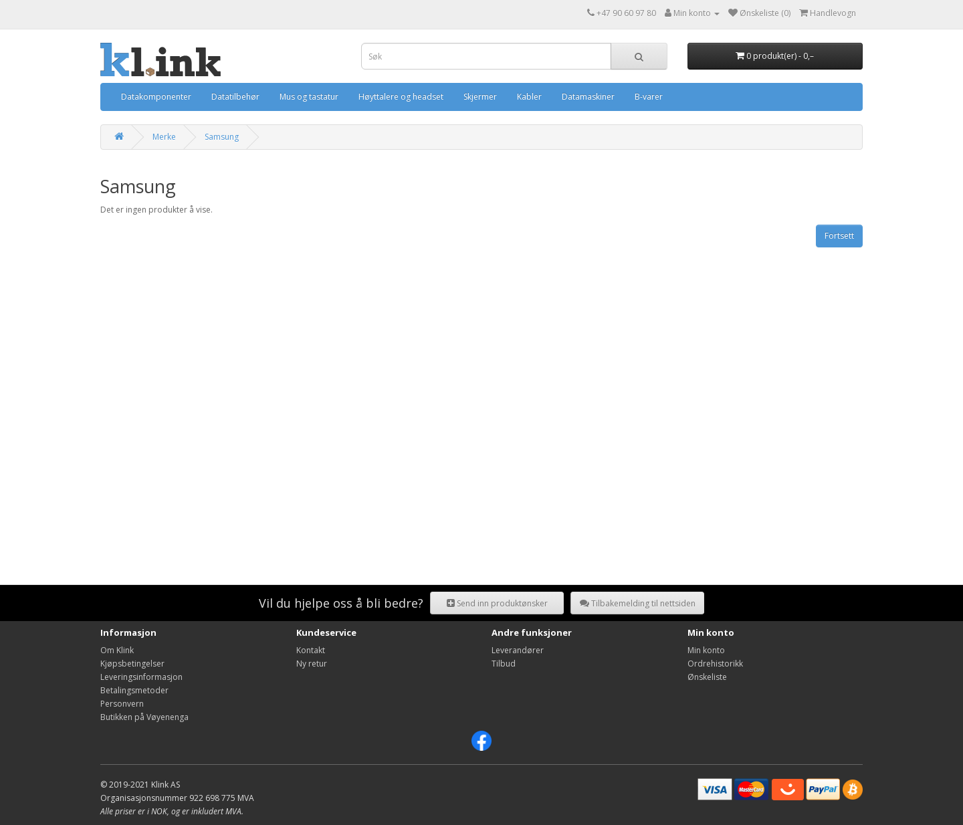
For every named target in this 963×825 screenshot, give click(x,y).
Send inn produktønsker (497, 603)
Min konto (706, 650)
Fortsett (839, 235)
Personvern (122, 703)
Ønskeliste (707, 677)
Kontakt (310, 650)
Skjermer (480, 96)
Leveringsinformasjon (141, 677)
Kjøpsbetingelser (132, 663)
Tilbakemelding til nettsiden (638, 603)
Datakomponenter (156, 96)
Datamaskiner (588, 96)
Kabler (529, 96)
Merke (164, 136)
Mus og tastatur (309, 96)
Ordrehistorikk (715, 663)
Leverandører (518, 650)
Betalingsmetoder (134, 690)
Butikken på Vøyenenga (144, 717)
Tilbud (504, 663)
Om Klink (117, 650)
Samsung (222, 136)
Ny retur (311, 663)
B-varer (649, 96)
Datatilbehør (235, 96)
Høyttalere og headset (400, 96)
